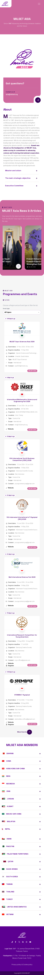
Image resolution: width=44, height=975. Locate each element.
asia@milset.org (12, 94)
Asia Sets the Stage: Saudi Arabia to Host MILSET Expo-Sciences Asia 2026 (17, 261)
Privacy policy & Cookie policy (22, 964)
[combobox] (22, 312)
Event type (6, 308)
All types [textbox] (8, 312)
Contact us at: (10, 92)
